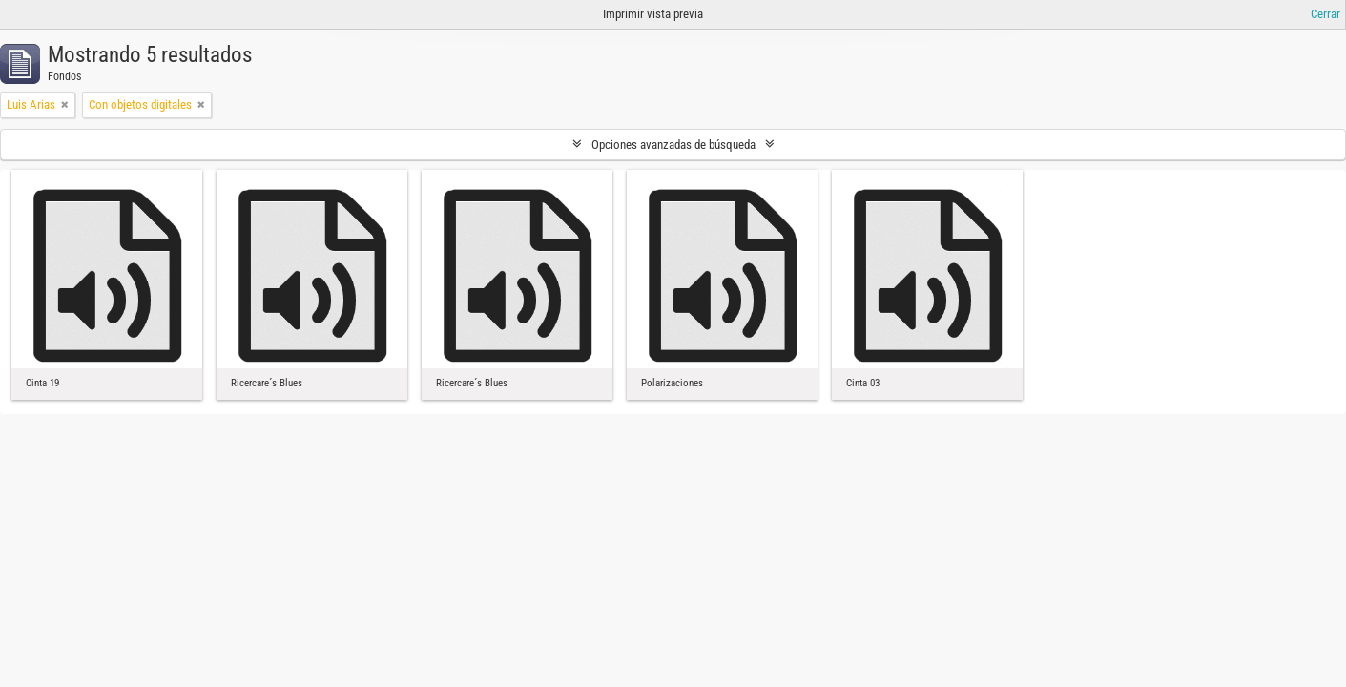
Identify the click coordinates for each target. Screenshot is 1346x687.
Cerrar (1325, 14)
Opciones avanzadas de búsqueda (673, 144)
